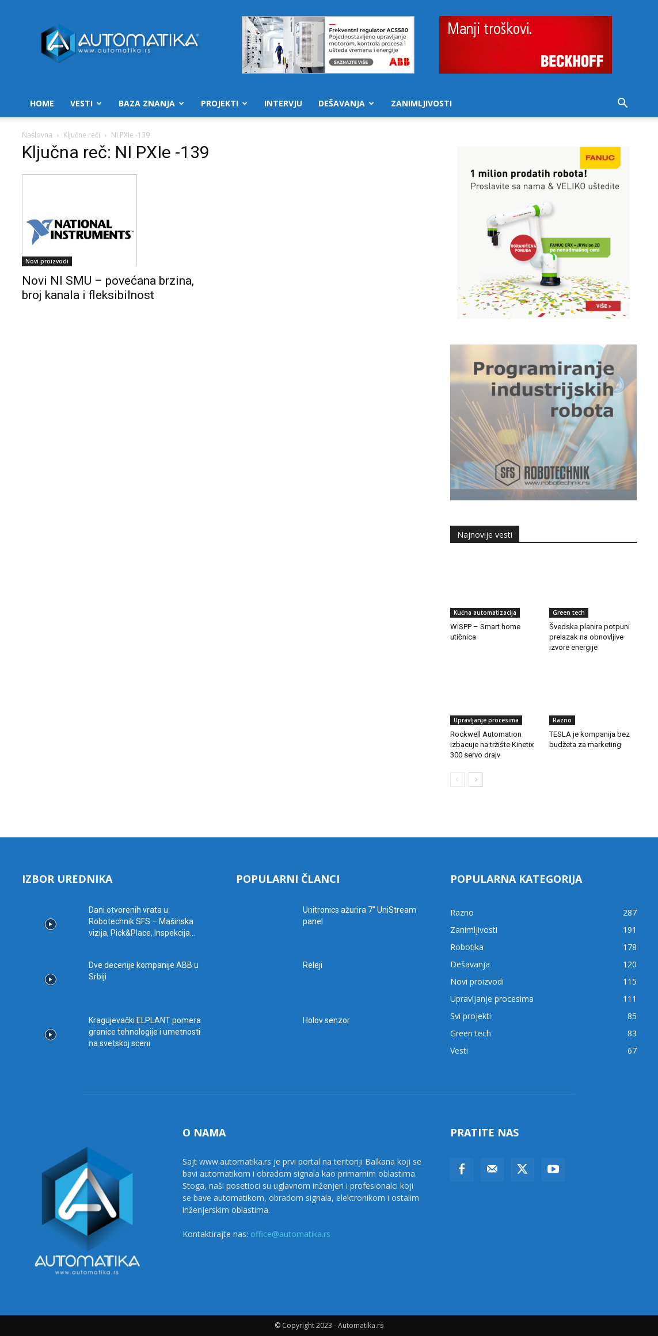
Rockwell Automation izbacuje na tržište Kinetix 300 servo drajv (492, 744)
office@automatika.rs (290, 1233)
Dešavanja (346, 103)
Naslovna (37, 135)
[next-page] (476, 779)
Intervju (283, 103)
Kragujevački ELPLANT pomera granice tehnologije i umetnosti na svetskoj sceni (145, 1032)
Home (42, 103)
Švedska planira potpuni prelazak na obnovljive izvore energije (589, 637)
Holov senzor (326, 1020)
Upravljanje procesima (486, 720)
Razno (562, 720)
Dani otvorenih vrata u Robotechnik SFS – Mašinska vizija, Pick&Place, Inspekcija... (142, 921)
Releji (312, 965)
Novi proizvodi (47, 261)
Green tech (569, 612)
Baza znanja (151, 103)
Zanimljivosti (421, 103)
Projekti (224, 103)
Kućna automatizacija (485, 612)
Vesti (86, 103)
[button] (623, 104)
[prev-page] (457, 779)
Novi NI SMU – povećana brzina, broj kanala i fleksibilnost (108, 288)
